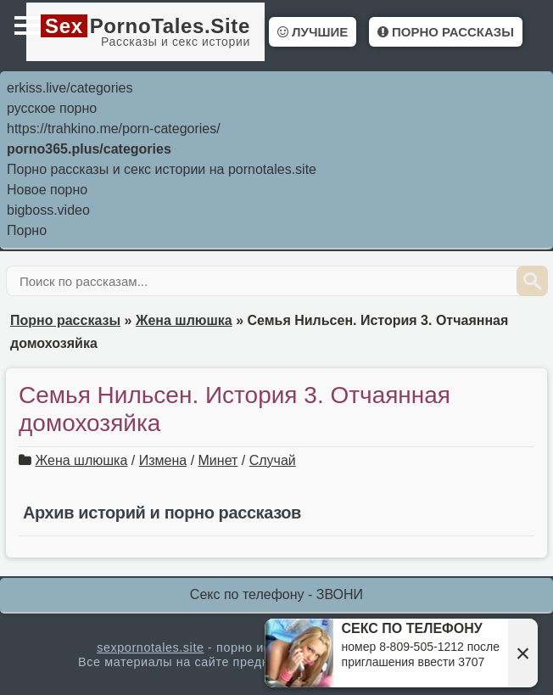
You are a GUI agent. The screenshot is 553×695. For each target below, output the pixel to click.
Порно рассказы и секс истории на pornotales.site (161, 169)
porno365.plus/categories (89, 149)
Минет (218, 460)
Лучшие (312, 32)
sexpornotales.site (150, 647)
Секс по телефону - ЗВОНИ (276, 594)
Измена (163, 460)
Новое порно (47, 189)
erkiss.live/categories (70, 88)
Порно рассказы (445, 32)
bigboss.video (48, 210)
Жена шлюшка (81, 460)
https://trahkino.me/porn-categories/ (114, 128)
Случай (272, 460)
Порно (27, 230)
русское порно (52, 108)
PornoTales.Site (145, 31)
